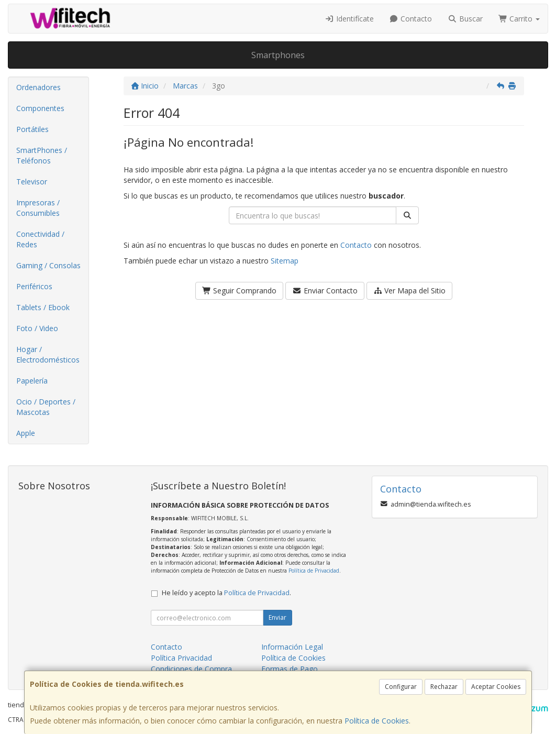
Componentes (40, 108)
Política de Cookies (376, 721)
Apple (25, 433)
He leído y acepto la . (226, 592)
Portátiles (32, 129)
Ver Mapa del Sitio (409, 290)
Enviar (277, 617)
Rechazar (444, 686)
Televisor (31, 182)
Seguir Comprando (239, 290)
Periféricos (34, 286)
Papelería (32, 381)
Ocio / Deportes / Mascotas (45, 407)
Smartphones (278, 55)
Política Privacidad (181, 658)
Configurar (401, 686)
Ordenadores (38, 87)
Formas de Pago (289, 669)
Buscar (465, 19)
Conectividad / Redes (40, 239)
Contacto (411, 19)
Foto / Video (37, 328)
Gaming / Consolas (48, 265)
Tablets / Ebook (43, 307)
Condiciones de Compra (191, 669)
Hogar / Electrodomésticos (48, 354)
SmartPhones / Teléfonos (41, 155)
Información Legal (292, 647)
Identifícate (349, 19)
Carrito (519, 19)
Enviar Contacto (325, 290)
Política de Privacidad (313, 570)
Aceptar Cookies (495, 686)
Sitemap (284, 261)
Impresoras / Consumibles (38, 208)
